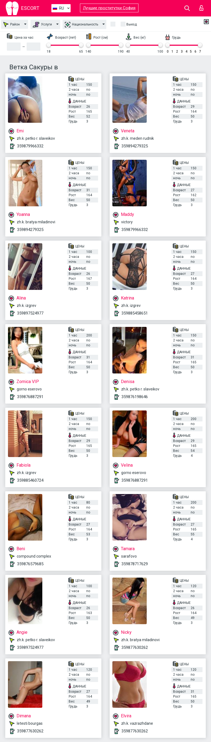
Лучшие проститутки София (109, 7)
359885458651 (134, 313)
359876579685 (30, 563)
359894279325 (134, 146)
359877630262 (134, 647)
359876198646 (134, 396)
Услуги (42, 24)
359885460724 (30, 480)
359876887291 (30, 396)
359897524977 (30, 313)
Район (11, 24)
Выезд (131, 24)
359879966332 (30, 146)
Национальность (81, 24)
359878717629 (134, 563)
